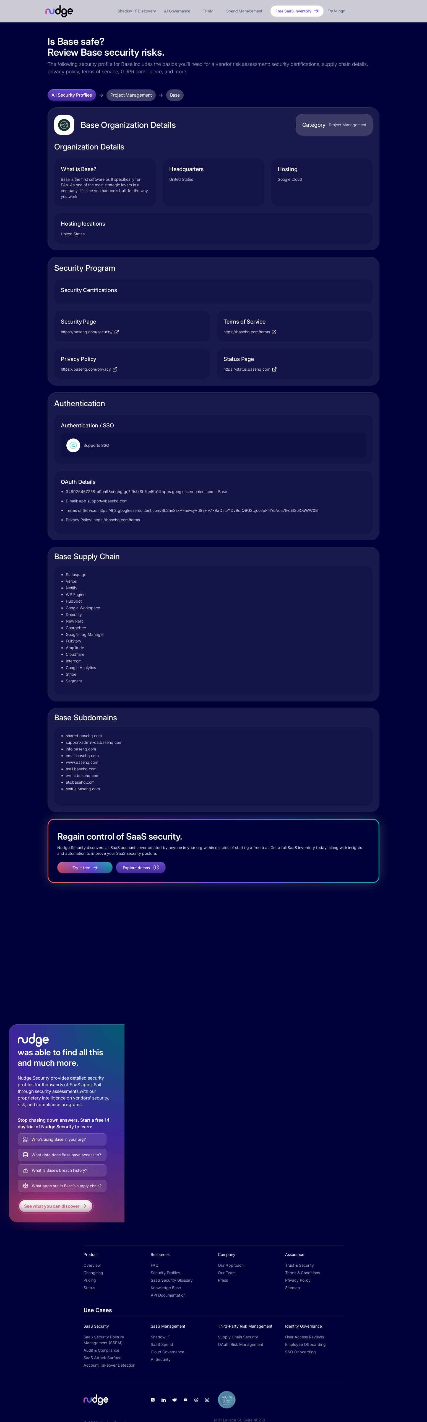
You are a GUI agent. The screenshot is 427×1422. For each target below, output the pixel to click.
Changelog (93, 1272)
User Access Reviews (304, 1337)
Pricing (90, 1280)
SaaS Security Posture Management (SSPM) (104, 1340)
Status (89, 1287)
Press (223, 1280)
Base (175, 95)
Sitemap (292, 1287)
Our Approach (231, 1265)
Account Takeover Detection (109, 1365)
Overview (92, 1265)
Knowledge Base (166, 1287)
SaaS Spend (162, 1344)
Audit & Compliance (101, 1350)
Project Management (131, 95)
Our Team (227, 1272)
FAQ (154, 1265)
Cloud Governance (167, 1351)
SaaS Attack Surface (102, 1357)
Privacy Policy (298, 1280)
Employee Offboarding (305, 1344)
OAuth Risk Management (240, 1344)
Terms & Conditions (302, 1272)
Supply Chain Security (238, 1337)
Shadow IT (160, 1337)
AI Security (161, 1359)
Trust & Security (299, 1265)
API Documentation (168, 1295)
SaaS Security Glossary (172, 1280)
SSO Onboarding (300, 1351)
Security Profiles (165, 1272)
